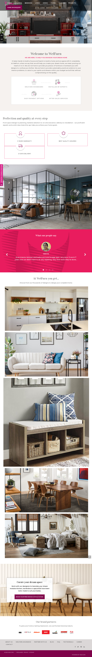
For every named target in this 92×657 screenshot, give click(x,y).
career (79, 642)
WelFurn (82, 654)
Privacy (26, 652)
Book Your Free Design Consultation (29, 597)
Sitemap (31, 652)
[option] (23, 632)
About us (9, 642)
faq (58, 642)
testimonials (68, 642)
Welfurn (11, 652)
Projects (72, 3)
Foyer (53, 3)
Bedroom (28, 3)
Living (37, 3)
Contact (9, 644)
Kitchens (18, 3)
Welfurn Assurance (23, 642)
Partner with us (40, 642)
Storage (61, 3)
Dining (45, 3)
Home (9, 3)
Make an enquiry (14, 7)
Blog (52, 642)
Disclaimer (19, 652)
